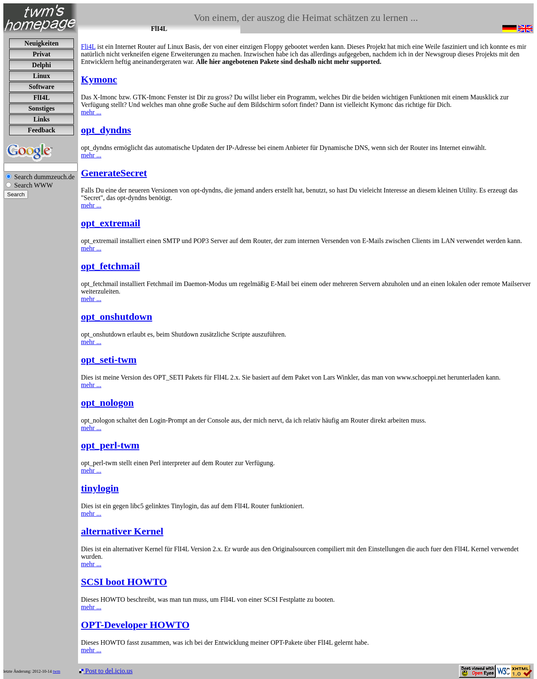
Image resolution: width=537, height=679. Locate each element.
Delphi (41, 64)
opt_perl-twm (110, 445)
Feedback (41, 130)
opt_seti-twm (108, 359)
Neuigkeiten (42, 43)
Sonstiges (41, 108)
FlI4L (41, 97)
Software (41, 86)
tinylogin (100, 488)
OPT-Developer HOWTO (135, 624)
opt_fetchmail (110, 266)
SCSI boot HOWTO (124, 581)
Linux (41, 75)
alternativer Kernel (122, 531)
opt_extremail (110, 223)
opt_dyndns (106, 129)
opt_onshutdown (116, 316)
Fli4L (88, 46)
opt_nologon (107, 402)
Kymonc (99, 79)
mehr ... (91, 112)
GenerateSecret (114, 172)
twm (57, 671)
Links (41, 119)
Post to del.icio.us (106, 670)
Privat (41, 54)
